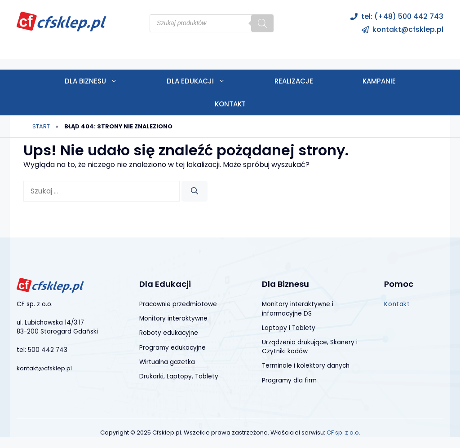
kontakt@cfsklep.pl (407, 29)
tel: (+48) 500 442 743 (402, 16)
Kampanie (379, 81)
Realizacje (293, 81)
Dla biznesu (103, 81)
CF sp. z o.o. (343, 432)
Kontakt (230, 104)
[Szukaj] (262, 23)
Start (41, 126)
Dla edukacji (208, 81)
